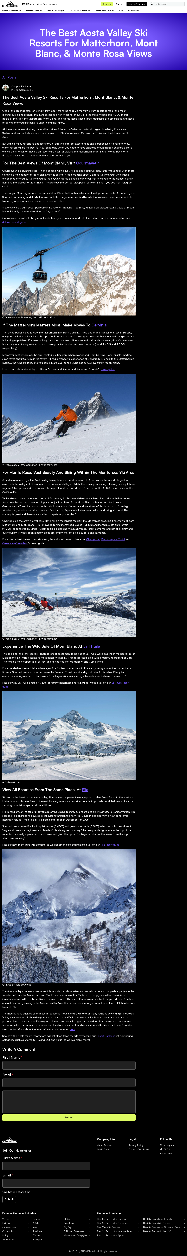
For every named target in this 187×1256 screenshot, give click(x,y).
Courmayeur (87, 163)
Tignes (36, 1219)
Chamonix (7, 1231)
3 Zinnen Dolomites (74, 1231)
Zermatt (37, 1235)
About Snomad (104, 1145)
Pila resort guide (110, 844)
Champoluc (93, 539)
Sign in (119, 4)
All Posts (9, 77)
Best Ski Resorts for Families (111, 1219)
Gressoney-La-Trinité (113, 539)
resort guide (108, 369)
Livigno (6, 1223)
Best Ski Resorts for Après (110, 1235)
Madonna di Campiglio (75, 1235)
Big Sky (67, 1227)
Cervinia (99, 325)
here (72, 1029)
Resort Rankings (105, 1035)
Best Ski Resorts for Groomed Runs (161, 1227)
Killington (38, 1239)
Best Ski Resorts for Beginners (112, 1223)
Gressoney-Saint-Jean (15, 543)
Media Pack (103, 1149)
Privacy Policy (136, 1145)
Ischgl (5, 1235)
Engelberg (69, 1223)
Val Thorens (8, 1239)
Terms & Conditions (139, 1149)
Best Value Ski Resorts (108, 1227)
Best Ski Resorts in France (156, 1223)
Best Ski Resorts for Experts (157, 1219)
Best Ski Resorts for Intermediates (114, 1231)
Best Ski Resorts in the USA (157, 1231)
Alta (35, 1227)
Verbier (6, 1219)
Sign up (107, 4)
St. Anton (68, 1219)
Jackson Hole (9, 1227)
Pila (85, 789)
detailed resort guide (14, 222)
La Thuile (91, 646)
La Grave (38, 1231)
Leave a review (136, 3)
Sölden (36, 1223)
